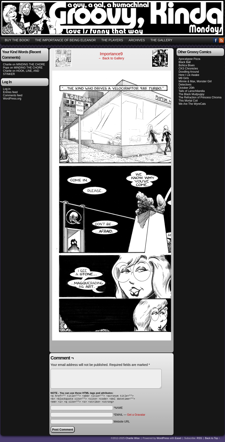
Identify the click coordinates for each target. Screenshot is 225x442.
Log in (7, 89)
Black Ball (185, 62)
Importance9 (111, 54)
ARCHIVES (137, 40)
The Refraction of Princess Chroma (200, 97)
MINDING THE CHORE (30, 64)
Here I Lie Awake (189, 75)
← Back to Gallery (111, 58)
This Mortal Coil (188, 100)
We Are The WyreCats (192, 103)
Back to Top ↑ (212, 439)
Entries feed (10, 92)
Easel (178, 439)
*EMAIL (129, 416)
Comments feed (12, 95)
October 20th (186, 87)
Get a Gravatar (136, 416)
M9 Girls (184, 78)
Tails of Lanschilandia (192, 91)
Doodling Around (189, 71)
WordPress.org (12, 98)
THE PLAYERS (112, 40)
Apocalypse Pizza (189, 59)
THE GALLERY (161, 40)
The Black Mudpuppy (191, 94)
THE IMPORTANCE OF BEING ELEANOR (65, 40)
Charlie (7, 64)
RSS (221, 40)
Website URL (122, 423)
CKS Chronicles (188, 68)
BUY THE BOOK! (17, 40)
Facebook (216, 40)
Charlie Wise (133, 439)
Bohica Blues (187, 65)
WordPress (163, 439)
